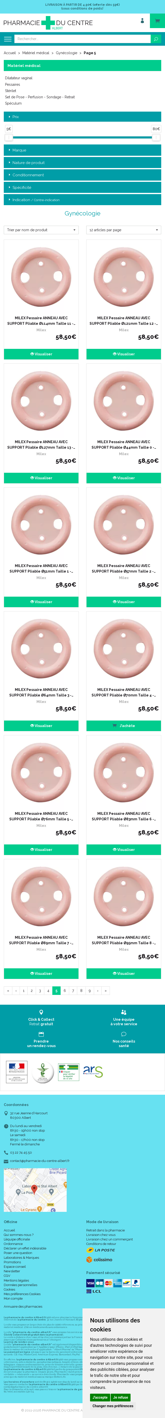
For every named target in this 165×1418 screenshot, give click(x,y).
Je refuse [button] (120, 1397)
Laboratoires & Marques (21, 1257)
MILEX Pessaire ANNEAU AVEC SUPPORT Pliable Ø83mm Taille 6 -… (124, 816)
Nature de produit (26, 163)
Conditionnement (26, 175)
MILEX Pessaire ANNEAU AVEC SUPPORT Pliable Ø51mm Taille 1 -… (41, 568)
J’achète (123, 725)
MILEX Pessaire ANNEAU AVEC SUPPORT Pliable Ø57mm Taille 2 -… (124, 568)
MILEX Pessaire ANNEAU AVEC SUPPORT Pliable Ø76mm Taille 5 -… (41, 816)
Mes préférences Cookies (22, 1294)
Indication (34, 200)
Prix (13, 117)
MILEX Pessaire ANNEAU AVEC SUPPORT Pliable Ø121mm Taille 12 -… (124, 321)
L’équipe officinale (17, 1239)
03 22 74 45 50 (21, 1152)
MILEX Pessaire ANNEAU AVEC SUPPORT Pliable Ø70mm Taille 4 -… (124, 692)
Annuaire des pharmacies (23, 1306)
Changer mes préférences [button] (113, 1406)
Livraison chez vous (100, 1235)
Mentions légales (16, 1280)
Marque (17, 150)
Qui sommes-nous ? (18, 1235)
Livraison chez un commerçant (109, 1239)
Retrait (41, 1018)
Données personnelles (20, 1285)
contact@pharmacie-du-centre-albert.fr (40, 1161)
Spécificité (19, 187)
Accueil (10, 53)
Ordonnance (13, 1244)
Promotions (12, 1262)
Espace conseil (15, 1267)
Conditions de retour (101, 1244)
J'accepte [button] (100, 1397)
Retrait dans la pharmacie (105, 1230)
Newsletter (12, 1271)
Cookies (9, 1289)
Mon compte (13, 1298)
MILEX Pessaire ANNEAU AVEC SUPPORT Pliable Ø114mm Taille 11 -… (41, 321)
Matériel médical (35, 53)
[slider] (9, 137)
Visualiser (41, 354)
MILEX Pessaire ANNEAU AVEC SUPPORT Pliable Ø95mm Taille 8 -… (124, 940)
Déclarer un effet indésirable (25, 1248)
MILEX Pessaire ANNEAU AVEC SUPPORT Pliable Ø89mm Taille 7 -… (41, 940)
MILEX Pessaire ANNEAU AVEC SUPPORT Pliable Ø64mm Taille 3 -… (41, 692)
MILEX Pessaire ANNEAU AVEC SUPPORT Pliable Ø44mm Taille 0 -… (124, 444)
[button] (41, 230)
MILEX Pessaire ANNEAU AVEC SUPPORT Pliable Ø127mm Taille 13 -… (41, 444)
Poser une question (18, 1253)
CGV (7, 1276)
